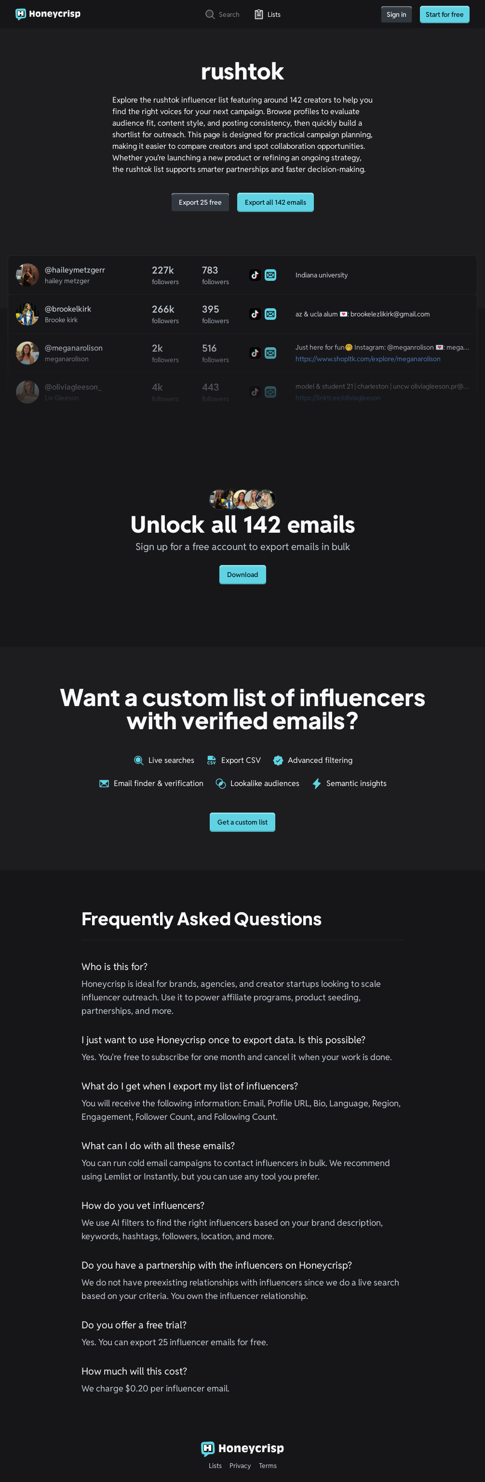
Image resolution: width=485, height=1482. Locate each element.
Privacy (240, 1465)
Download (242, 574)
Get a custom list (242, 822)
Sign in (396, 14)
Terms (268, 1465)
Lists (215, 1465)
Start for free (445, 14)
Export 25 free (200, 202)
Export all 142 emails (275, 202)
